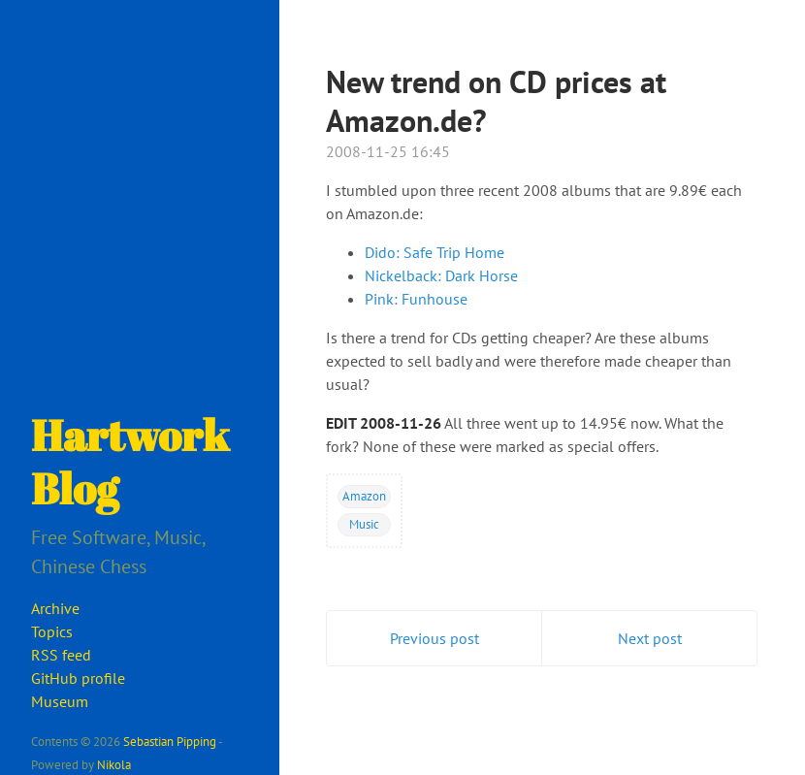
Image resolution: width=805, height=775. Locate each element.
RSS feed (61, 654)
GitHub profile (78, 678)
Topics (52, 631)
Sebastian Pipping (169, 741)
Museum (59, 701)
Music (364, 524)
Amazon (364, 495)
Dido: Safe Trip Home (434, 252)
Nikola (114, 764)
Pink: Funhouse (416, 298)
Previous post (434, 638)
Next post (650, 638)
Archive (55, 608)
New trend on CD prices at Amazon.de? (496, 101)
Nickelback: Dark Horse (441, 275)
